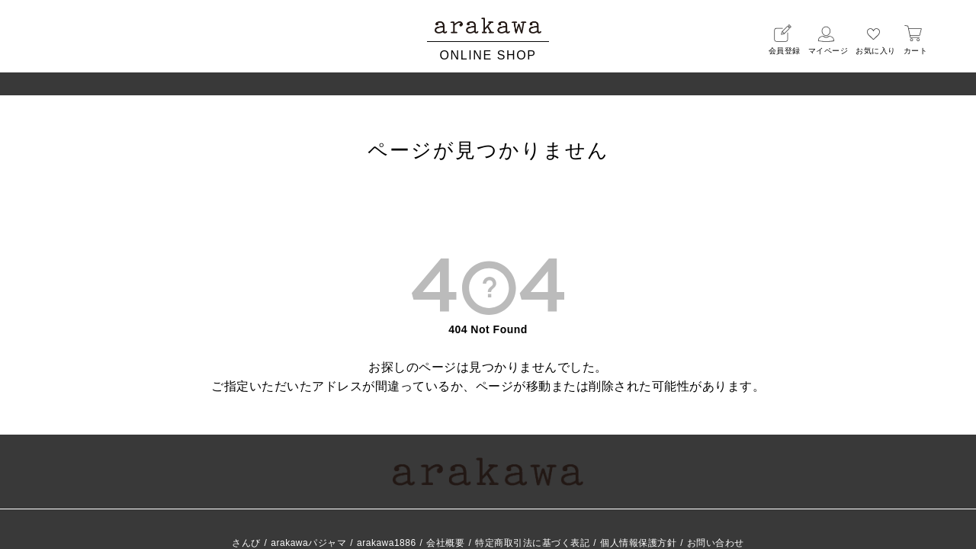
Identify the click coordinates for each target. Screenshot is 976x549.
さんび (246, 543)
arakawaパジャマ (308, 543)
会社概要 (445, 543)
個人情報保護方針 (638, 543)
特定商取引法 (532, 543)
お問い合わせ (715, 543)
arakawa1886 (386, 543)
